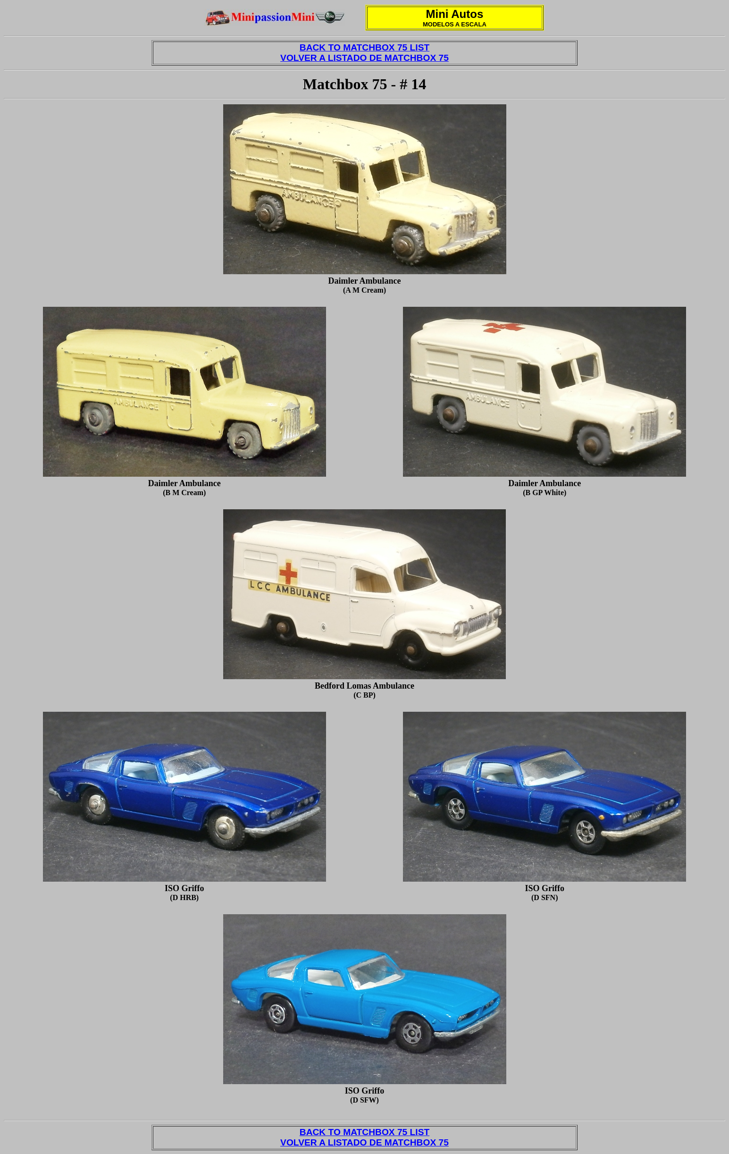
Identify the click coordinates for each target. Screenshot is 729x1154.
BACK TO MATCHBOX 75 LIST (364, 47)
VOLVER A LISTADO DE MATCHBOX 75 (364, 58)
